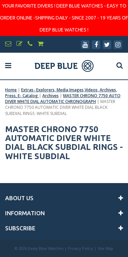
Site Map (105, 248)
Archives (50, 96)
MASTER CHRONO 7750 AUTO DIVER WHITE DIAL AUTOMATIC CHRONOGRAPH (62, 98)
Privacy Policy (80, 248)
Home (11, 90)
